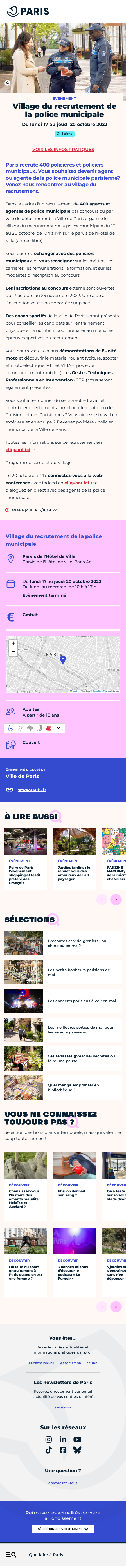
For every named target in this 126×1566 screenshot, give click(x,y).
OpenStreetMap (100, 691)
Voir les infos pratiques (63, 149)
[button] (63, 659)
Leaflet (74, 691)
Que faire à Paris (46, 1554)
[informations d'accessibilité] (34, 728)
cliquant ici (18, 449)
